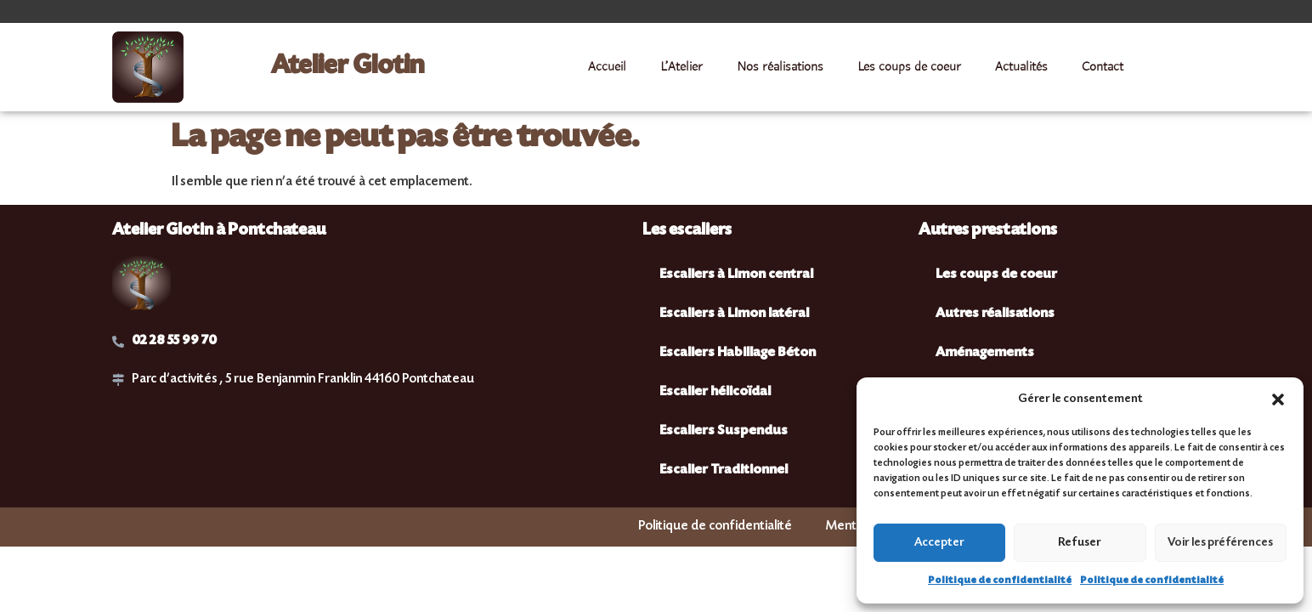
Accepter (939, 543)
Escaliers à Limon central (736, 275)
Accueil (607, 67)
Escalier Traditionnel (723, 470)
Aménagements (985, 353)
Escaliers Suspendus (723, 431)
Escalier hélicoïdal (715, 392)
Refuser (1079, 543)
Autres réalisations (995, 314)
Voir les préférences (1220, 543)
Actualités (1021, 67)
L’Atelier (681, 67)
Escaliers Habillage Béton (737, 353)
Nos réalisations (780, 67)
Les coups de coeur (909, 67)
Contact (1102, 67)
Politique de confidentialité (1000, 581)
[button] (1278, 399)
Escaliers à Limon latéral (734, 314)
